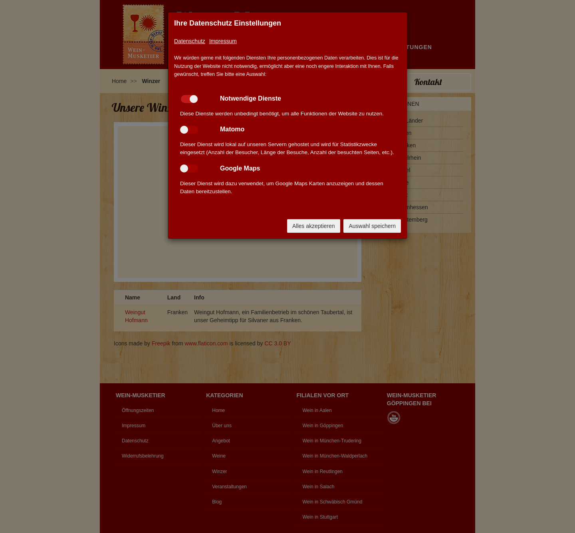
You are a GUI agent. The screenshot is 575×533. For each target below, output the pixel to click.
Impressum (223, 41)
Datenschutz (189, 41)
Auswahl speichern (372, 226)
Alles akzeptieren (313, 226)
